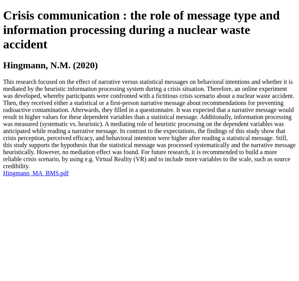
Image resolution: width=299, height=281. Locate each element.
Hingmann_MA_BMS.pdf (36, 173)
